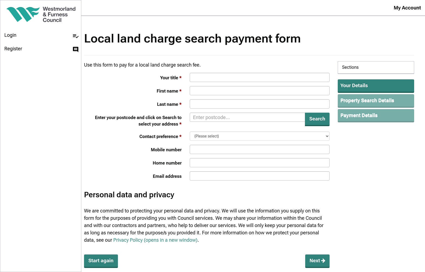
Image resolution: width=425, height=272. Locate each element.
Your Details (354, 85)
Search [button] (317, 119)
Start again (101, 260)
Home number (167, 163)
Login (41, 35)
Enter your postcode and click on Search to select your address (138, 121)
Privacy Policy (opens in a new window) (155, 240)
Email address (167, 176)
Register (41, 49)
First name (167, 91)
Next (317, 260)
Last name (167, 104)
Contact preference (158, 136)
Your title (169, 77)
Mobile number (166, 149)
